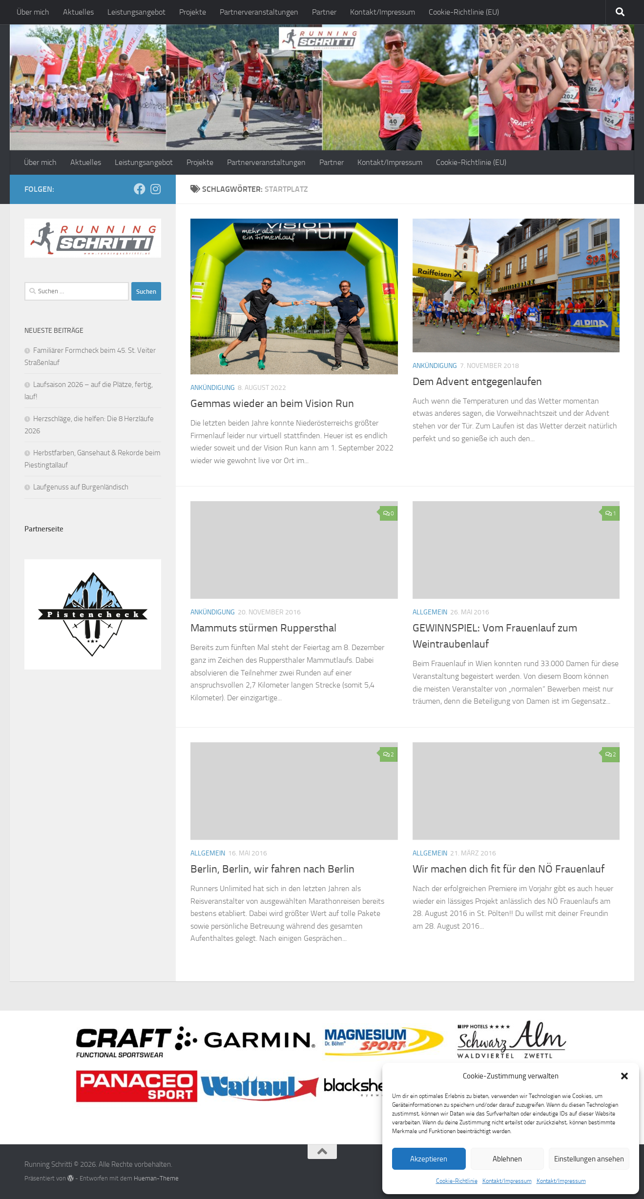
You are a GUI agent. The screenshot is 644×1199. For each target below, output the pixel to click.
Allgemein (430, 612)
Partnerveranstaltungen (259, 12)
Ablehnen (507, 1159)
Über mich (33, 12)
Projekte (192, 12)
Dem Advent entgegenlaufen (477, 381)
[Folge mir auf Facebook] (139, 189)
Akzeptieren (428, 1159)
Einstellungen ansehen (589, 1159)
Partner (324, 12)
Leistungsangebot (136, 12)
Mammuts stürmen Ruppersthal (263, 628)
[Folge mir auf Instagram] (155, 189)
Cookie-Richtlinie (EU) (464, 12)
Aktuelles (78, 12)
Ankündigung (212, 388)
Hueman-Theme (156, 1178)
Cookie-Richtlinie (457, 1181)
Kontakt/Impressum (507, 1181)
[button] (624, 1076)
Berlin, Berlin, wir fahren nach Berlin (272, 869)
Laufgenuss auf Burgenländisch (80, 487)
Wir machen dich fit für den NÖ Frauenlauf (508, 869)
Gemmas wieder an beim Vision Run (272, 403)
